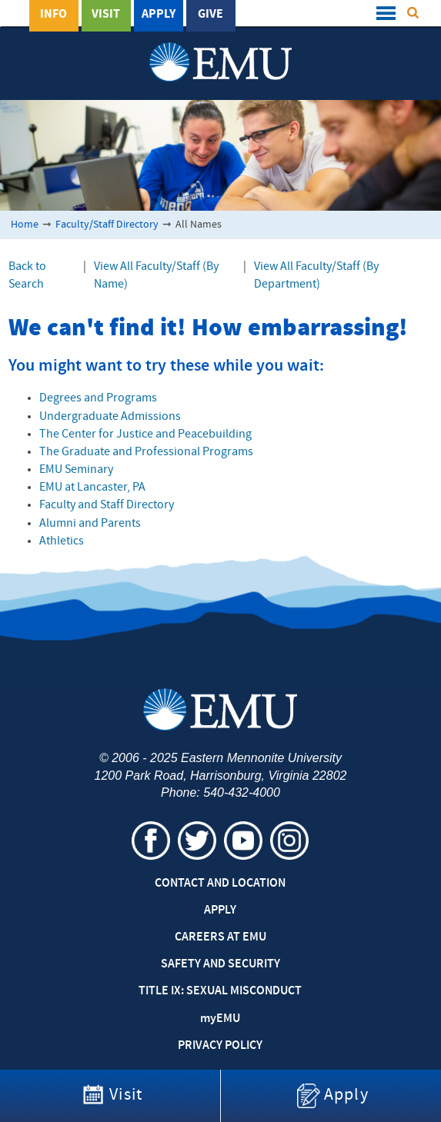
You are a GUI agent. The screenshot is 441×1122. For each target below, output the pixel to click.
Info (53, 14)
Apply (158, 14)
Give (210, 14)
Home (24, 225)
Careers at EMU (220, 937)
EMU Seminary (76, 470)
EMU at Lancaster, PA (92, 487)
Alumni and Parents (90, 524)
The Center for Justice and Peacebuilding (145, 434)
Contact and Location (220, 883)
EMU (220, 1019)
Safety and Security (220, 964)
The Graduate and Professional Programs (146, 452)
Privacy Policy (220, 1046)
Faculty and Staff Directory (106, 505)
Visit (106, 14)
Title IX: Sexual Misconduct (220, 991)
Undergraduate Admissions (110, 417)
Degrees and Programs (98, 398)
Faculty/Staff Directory (107, 225)
